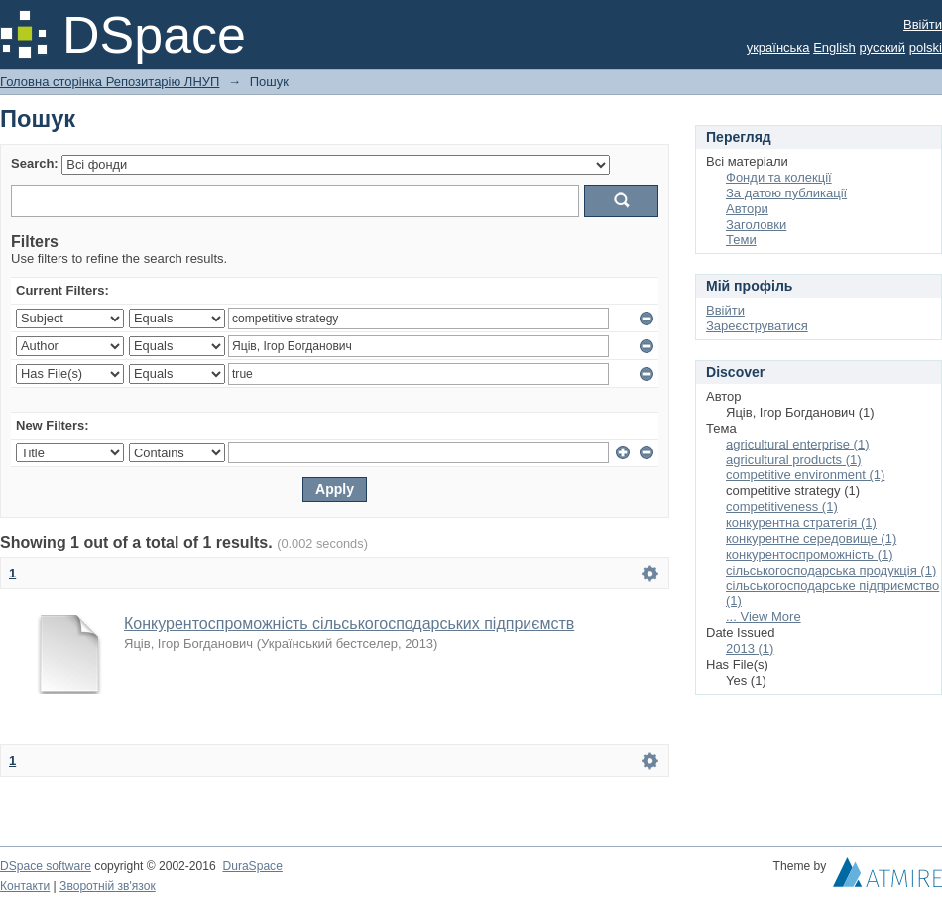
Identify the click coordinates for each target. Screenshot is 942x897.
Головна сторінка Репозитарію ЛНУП (109, 81)
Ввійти (922, 24)
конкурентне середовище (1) (811, 538)
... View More (763, 616)
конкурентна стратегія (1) (801, 522)
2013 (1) (749, 648)
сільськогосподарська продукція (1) (831, 570)
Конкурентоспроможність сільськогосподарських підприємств (349, 623)
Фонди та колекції (779, 177)
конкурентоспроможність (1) (809, 554)
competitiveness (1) (782, 506)
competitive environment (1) (805, 474)
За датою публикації (786, 193)
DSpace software (45, 866)
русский (882, 47)
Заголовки (756, 224)
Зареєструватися (757, 326)
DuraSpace (252, 866)
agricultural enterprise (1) (798, 444)
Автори (747, 208)
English (834, 47)
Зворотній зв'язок (107, 886)
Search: (35, 163)
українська (778, 47)
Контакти (25, 886)
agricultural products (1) (794, 459)
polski (925, 47)
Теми (741, 239)
